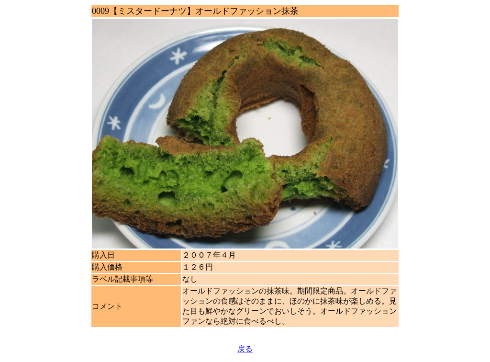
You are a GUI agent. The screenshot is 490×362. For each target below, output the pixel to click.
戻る (245, 349)
